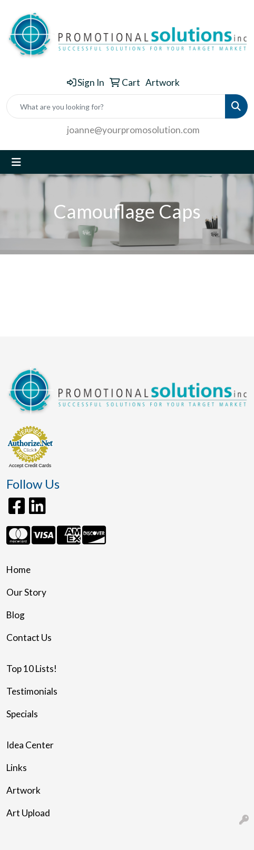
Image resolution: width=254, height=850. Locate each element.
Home (18, 569)
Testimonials (31, 691)
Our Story (26, 592)
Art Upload (28, 812)
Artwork (23, 790)
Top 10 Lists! (31, 668)
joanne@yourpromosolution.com (133, 129)
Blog (15, 614)
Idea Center (30, 744)
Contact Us (29, 637)
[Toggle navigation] (16, 162)
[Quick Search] (116, 106)
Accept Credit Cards (30, 465)
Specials (22, 713)
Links (16, 767)
